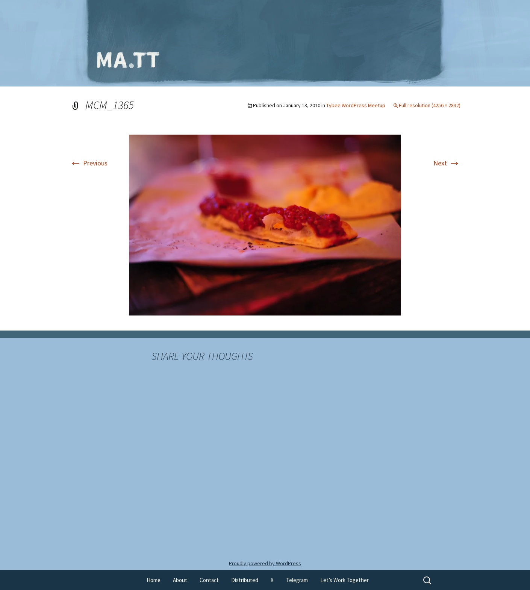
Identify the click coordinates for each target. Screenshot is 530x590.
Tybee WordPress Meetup (355, 105)
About (180, 580)
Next (446, 163)
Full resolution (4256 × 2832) (429, 105)
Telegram (297, 580)
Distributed (244, 580)
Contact (209, 580)
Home (154, 580)
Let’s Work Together (344, 580)
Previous (89, 163)
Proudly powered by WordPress (265, 563)
